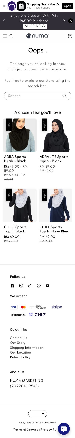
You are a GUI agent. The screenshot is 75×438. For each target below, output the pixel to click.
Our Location (20, 352)
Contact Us (18, 338)
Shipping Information (27, 348)
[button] (5, 36)
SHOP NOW (35, 26)
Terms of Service (25, 429)
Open (67, 6)
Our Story (18, 343)
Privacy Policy (51, 429)
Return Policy (20, 357)
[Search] (64, 96)
